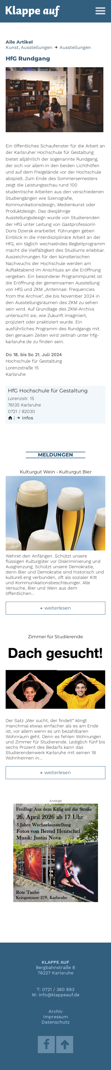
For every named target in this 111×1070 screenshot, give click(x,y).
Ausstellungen (75, 47)
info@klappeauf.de (59, 994)
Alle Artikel (19, 42)
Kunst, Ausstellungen (29, 47)
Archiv (55, 1011)
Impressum (55, 1016)
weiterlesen (55, 608)
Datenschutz (56, 1022)
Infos (24, 418)
